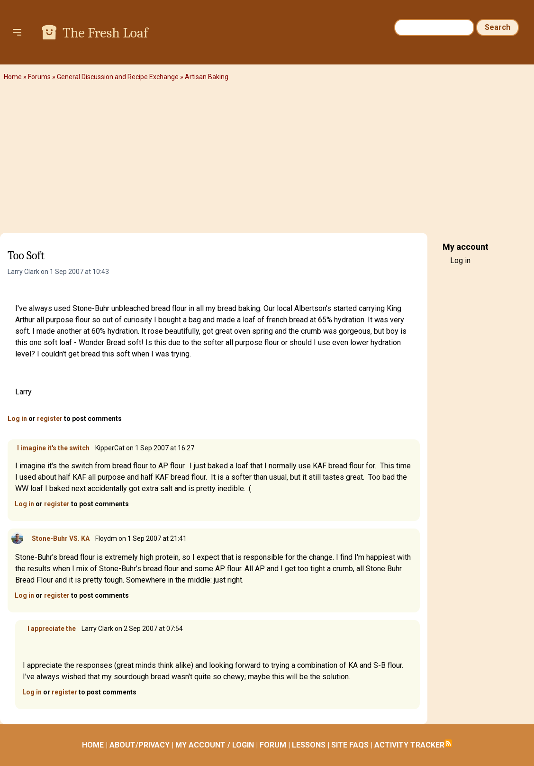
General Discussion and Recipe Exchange (118, 77)
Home (13, 77)
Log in (17, 418)
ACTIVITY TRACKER (409, 744)
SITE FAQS (350, 744)
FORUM (273, 744)
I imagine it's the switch (53, 448)
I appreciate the (50, 628)
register (50, 418)
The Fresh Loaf (105, 33)
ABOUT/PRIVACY (139, 744)
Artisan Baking (206, 77)
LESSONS (309, 744)
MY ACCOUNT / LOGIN (214, 744)
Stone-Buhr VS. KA (61, 538)
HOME (93, 744)
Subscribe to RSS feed (448, 743)
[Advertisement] (267, 158)
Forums (39, 77)
